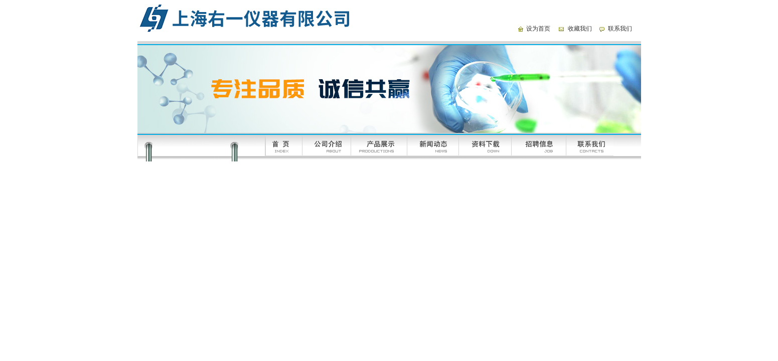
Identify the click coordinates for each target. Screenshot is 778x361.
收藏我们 (580, 28)
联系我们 (620, 28)
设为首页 (538, 28)
